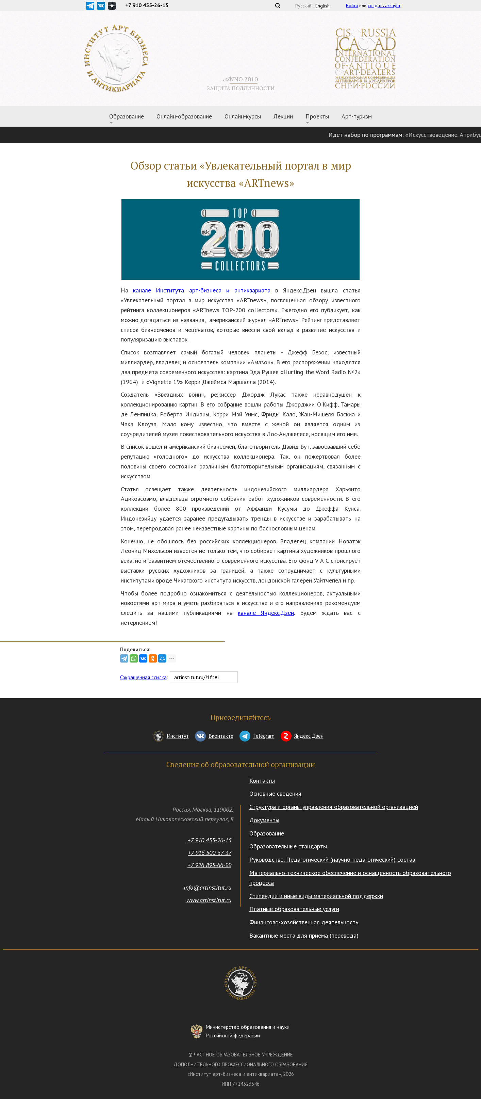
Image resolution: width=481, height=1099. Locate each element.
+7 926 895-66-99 (209, 865)
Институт (178, 735)
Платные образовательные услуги (294, 909)
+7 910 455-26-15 (209, 840)
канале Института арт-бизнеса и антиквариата (201, 290)
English (322, 6)
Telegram (264, 735)
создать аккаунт (384, 5)
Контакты (262, 780)
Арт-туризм (357, 116)
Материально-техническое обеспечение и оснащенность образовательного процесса (350, 878)
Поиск (277, 5)
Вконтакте (221, 735)
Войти (352, 5)
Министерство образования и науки (247, 1031)
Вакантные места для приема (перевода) (304, 935)
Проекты (317, 116)
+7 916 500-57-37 (209, 853)
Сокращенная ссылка (143, 677)
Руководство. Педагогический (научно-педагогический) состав (332, 859)
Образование (126, 116)
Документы (264, 820)
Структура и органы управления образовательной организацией (333, 807)
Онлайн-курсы (243, 116)
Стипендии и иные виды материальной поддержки (316, 896)
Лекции (283, 116)
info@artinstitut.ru (207, 887)
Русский (303, 6)
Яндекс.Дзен (309, 735)
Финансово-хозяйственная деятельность (303, 922)
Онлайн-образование (184, 116)
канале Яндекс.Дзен (266, 613)
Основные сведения (275, 793)
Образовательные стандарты (288, 846)
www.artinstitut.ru (208, 900)
